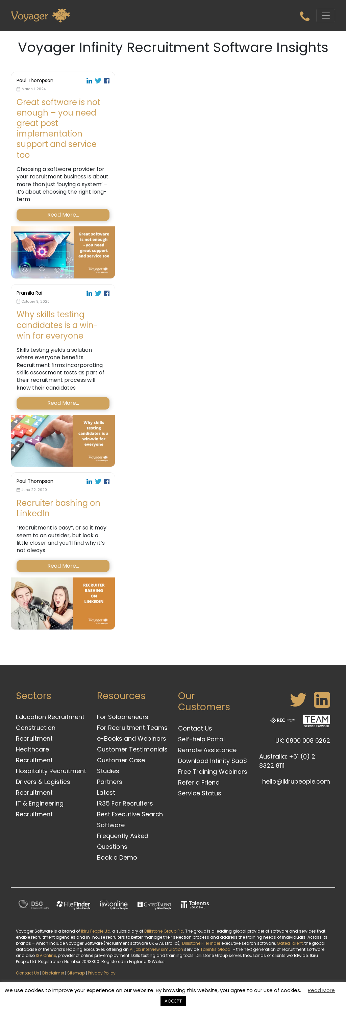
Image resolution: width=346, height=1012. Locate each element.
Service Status (199, 793)
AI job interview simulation (156, 949)
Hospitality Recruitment (51, 771)
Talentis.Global (215, 949)
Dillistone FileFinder (201, 943)
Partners (109, 781)
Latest (106, 792)
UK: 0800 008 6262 (302, 740)
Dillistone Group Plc (163, 931)
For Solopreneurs (122, 717)
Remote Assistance (207, 750)
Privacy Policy (102, 973)
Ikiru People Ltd (95, 931)
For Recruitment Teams (132, 727)
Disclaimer (53, 973)
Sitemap (76, 973)
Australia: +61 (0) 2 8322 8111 (287, 761)
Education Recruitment (50, 717)
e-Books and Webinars (131, 738)
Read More (321, 990)
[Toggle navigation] (325, 15)
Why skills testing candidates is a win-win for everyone (57, 325)
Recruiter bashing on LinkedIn (58, 508)
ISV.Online (46, 955)
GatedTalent (290, 943)
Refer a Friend (199, 782)
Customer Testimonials (132, 749)
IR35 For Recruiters (125, 803)
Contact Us (195, 728)
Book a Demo (117, 857)
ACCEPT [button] (173, 1001)
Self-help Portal (201, 739)
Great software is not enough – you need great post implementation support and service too (58, 128)
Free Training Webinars (212, 771)
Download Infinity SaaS (212, 761)
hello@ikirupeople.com (296, 781)
